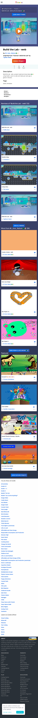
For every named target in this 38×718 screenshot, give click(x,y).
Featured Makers (24, 664)
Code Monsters (5, 516)
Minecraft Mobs (5, 684)
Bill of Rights (4, 606)
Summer (22, 670)
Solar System (4, 576)
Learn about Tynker (19, 14)
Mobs (2, 634)
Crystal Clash (4, 581)
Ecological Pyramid (6, 567)
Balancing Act (4, 521)
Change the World (6, 544)
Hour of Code (4, 695)
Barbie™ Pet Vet (5, 493)
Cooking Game (5, 542)
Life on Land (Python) (7, 555)
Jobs (2, 662)
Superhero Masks (6, 565)
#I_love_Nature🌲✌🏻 (12, 53)
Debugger (3, 597)
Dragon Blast (4, 498)
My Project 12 (5, 311)
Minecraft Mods (5, 692)
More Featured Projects (19, 475)
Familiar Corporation (9, 409)
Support (3, 659)
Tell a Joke (4, 586)
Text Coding (4, 625)
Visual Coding (4, 618)
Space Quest (4, 537)
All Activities (4, 484)
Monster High (4, 535)
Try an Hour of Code (8, 480)
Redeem (22, 661)
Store (2, 672)
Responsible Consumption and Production (12, 532)
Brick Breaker (4, 514)
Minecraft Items (5, 690)
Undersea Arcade (5, 590)
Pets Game (4, 539)
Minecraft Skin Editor (6, 682)
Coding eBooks (5, 668)
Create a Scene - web (7, 252)
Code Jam (3, 694)
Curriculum (23, 657)
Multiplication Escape (7, 572)
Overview (22, 655)
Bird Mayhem (4, 588)
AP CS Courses (24, 688)
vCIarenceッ (6, 159)
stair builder (5, 406)
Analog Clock (4, 609)
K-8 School (23, 692)
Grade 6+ (3, 491)
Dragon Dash (4, 505)
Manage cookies (7, 712)
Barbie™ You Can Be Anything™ (9, 495)
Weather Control (5, 518)
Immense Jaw (7, 438)
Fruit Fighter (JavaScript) (7, 525)
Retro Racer (4, 549)
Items (2, 629)
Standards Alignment (25, 694)
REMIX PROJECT (19, 61)
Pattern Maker (5, 595)
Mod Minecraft (5, 511)
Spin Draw (4, 593)
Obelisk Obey (5, 157)
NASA (2, 583)
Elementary (23, 682)
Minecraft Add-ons (6, 688)
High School (23, 686)
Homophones (4, 569)
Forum (3, 670)
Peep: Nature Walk (6, 604)
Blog (2, 655)
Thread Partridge (7, 468)
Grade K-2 (3, 486)
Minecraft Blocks (5, 686)
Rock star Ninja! (6, 282)
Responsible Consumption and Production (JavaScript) (15, 560)
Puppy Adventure (6, 579)
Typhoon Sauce (7, 219)
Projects (16, 8)
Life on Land (4, 528)
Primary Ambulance (8, 379)
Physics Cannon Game (7, 574)
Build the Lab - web (7, 127)
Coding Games (5, 677)
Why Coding (23, 662)
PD (21, 695)
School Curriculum (25, 679)
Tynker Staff (7, 57)
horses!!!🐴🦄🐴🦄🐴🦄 (8, 377)
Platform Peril (5, 553)
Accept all (20, 712)
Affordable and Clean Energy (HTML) (11, 558)
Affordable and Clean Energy (9, 530)
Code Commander (6, 546)
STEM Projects (24, 699)
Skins (2, 627)
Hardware (3, 611)
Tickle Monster (5, 523)
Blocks (3, 632)
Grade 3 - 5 (4, 488)
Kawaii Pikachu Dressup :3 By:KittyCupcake (11, 436)
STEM (2, 599)
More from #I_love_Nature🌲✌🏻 (19, 350)
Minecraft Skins (5, 681)
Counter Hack (5, 507)
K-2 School (23, 690)
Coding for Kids (7, 8)
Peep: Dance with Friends (8, 602)
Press (2, 661)
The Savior (6, 189)
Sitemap (3, 666)
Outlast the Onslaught (7, 551)
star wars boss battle (7, 466)
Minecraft (3, 620)
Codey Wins (5, 187)
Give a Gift (23, 659)
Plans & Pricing (24, 666)
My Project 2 (5, 341)
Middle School (24, 684)
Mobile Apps (4, 664)
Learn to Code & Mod (8, 615)
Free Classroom (24, 681)
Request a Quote (24, 701)
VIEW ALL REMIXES (19, 225)
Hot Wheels (4, 502)
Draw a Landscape (6, 562)
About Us (3, 657)
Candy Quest (4, 500)
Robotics (3, 622)
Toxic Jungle (4, 509)
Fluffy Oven (6, 130)
